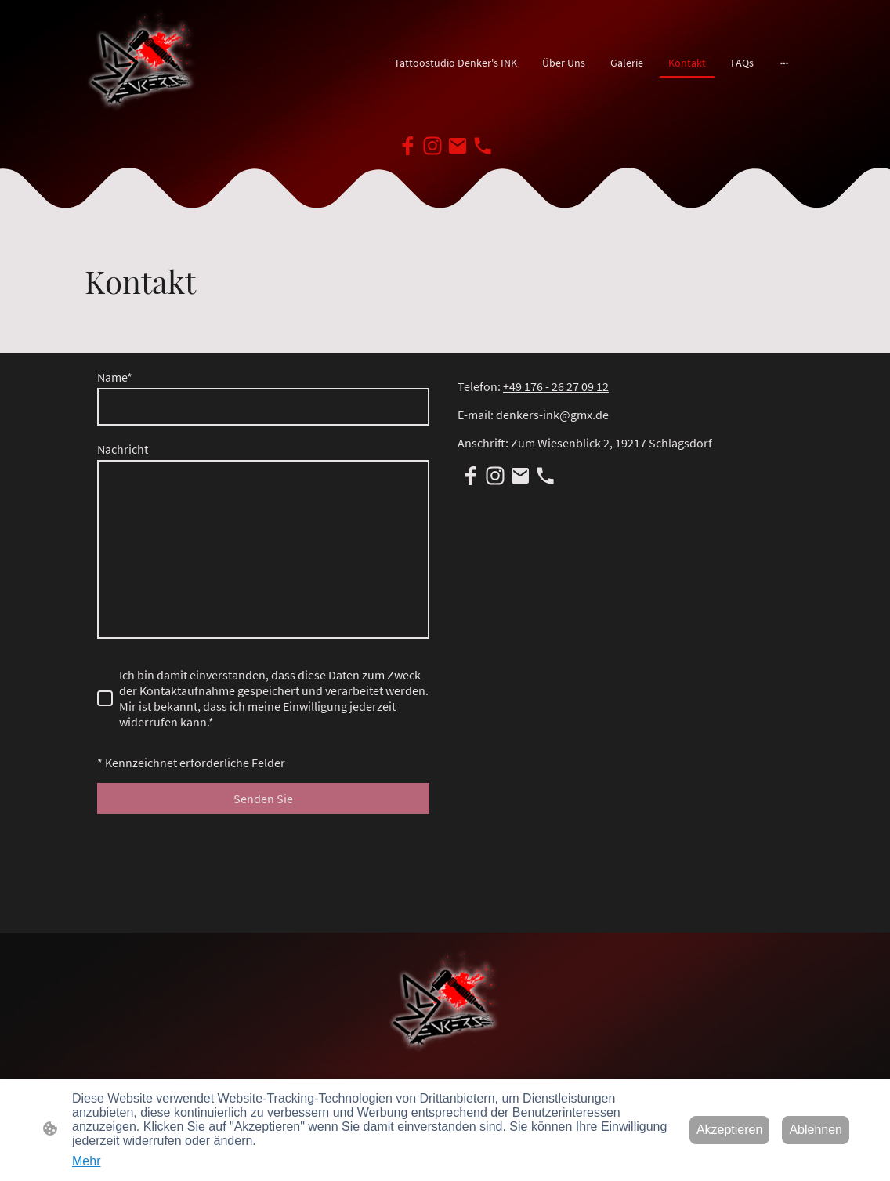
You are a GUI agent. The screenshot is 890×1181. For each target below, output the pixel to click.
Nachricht (122, 449)
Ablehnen (815, 1129)
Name (114, 377)
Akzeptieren (729, 1129)
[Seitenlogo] (142, 63)
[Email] (457, 145)
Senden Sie (263, 798)
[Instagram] (432, 145)
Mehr (86, 1161)
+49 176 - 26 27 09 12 (556, 386)
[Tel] (482, 145)
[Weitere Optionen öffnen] (784, 63)
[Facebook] (407, 145)
